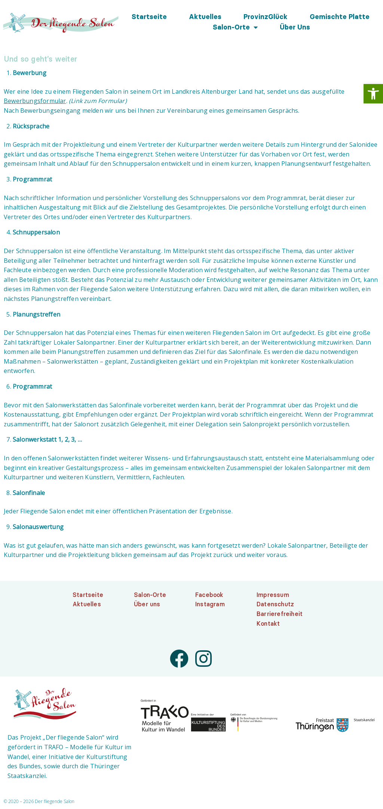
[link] (373, 93)
